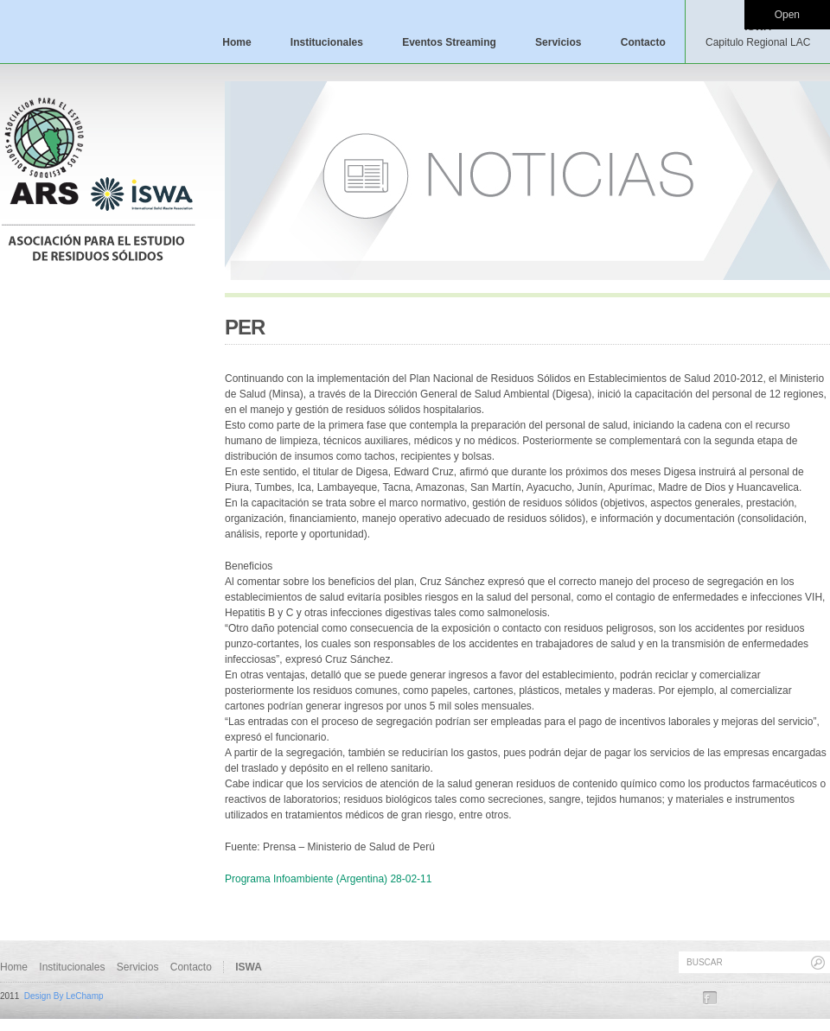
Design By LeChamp (64, 996)
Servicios (558, 42)
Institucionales (326, 42)
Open (787, 15)
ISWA (758, 34)
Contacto (643, 42)
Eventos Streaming (449, 42)
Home (236, 42)
